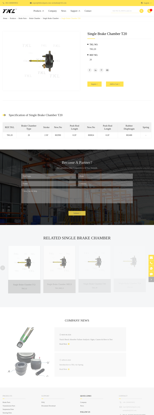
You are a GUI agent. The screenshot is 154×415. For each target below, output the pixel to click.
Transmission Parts (9, 384)
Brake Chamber (34, 18)
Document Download (48, 384)
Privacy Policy (146, 412)
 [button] (3, 268)
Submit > (77, 215)
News (63, 11)
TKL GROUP (15, 412)
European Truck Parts (10, 401)
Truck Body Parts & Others (12, 398)
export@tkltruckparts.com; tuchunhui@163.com (49, 3)
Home (5, 18)
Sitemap (133, 412)
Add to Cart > (121, 83)
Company (52, 11)
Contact (88, 11)
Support (75, 11)
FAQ (43, 380)
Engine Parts (7, 394)
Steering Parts (7, 391)
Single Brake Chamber (51, 18)
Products (39, 11)
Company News (77, 325)
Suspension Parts (8, 387)
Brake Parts (23, 18)
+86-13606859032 (11, 3)
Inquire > (95, 83)
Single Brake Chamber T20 (70, 18)
